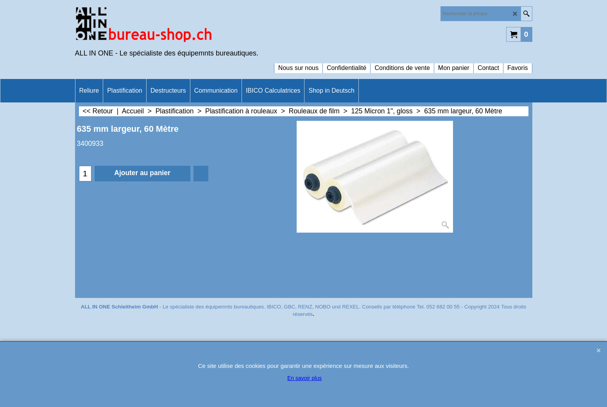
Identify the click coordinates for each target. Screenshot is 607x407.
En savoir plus (304, 378)
